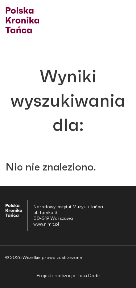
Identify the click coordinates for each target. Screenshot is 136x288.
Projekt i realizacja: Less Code (68, 275)
